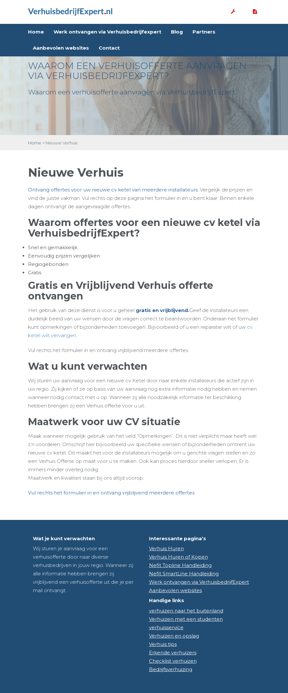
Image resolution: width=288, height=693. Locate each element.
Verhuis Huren (166, 548)
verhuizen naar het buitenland (186, 611)
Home (36, 32)
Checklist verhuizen (173, 661)
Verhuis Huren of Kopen (178, 557)
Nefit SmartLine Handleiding (184, 574)
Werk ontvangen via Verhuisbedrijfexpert (107, 32)
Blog (177, 32)
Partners (204, 32)
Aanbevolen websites (61, 48)
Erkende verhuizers (172, 652)
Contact (109, 48)
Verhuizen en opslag (174, 636)
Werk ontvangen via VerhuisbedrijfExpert (199, 582)
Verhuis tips (163, 644)
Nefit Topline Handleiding (180, 565)
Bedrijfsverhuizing (170, 669)
